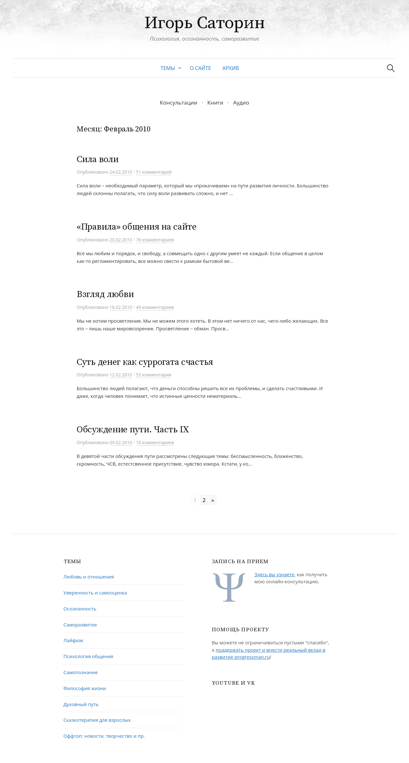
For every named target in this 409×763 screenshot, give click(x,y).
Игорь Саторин (204, 23)
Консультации (178, 102)
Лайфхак (74, 640)
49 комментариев (155, 307)
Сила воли (97, 159)
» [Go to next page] (213, 500)
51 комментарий (154, 172)
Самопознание (81, 672)
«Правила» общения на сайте (137, 226)
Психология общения (88, 656)
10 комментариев (155, 442)
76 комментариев (155, 240)
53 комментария (154, 375)
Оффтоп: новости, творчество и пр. (104, 736)
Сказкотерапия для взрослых (97, 720)
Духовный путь (81, 704)
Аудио (241, 102)
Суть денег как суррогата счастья (145, 362)
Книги (215, 102)
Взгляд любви (105, 294)
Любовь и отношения (89, 576)
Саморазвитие (80, 624)
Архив (230, 68)
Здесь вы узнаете (274, 574)
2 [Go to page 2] (204, 500)
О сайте (200, 68)
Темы (167, 68)
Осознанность (80, 608)
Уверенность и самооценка (95, 592)
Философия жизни (85, 688)
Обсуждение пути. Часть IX (133, 429)
